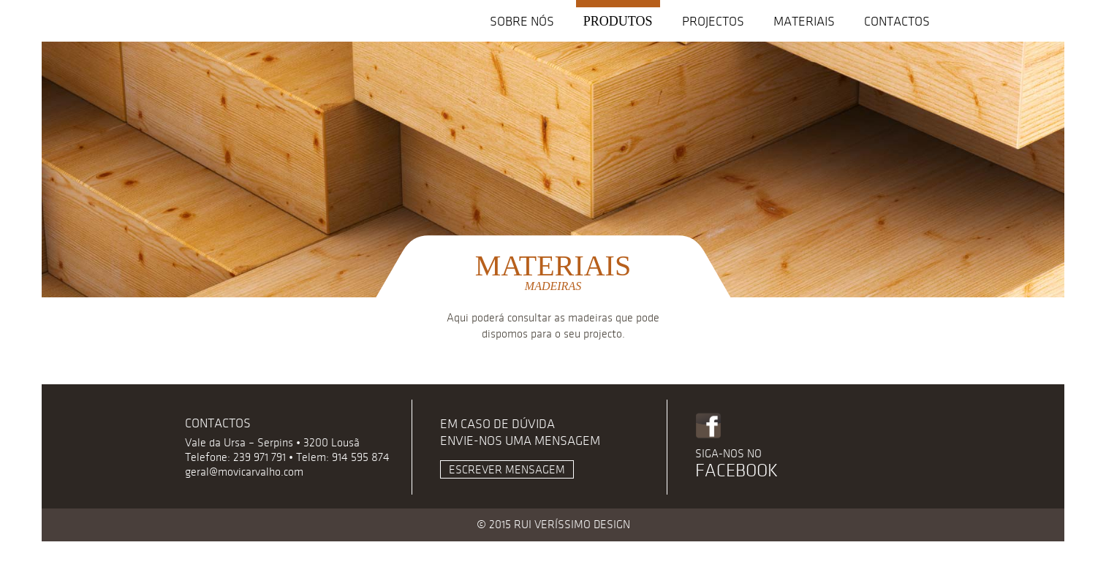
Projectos (713, 21)
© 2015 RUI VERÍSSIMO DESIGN (553, 524)
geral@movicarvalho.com (244, 472)
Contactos (897, 21)
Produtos (618, 21)
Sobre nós (522, 21)
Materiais (804, 21)
